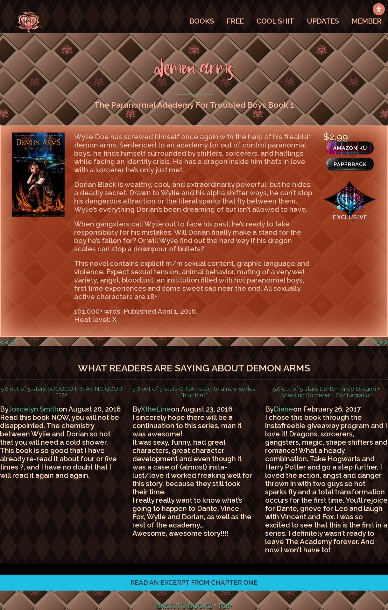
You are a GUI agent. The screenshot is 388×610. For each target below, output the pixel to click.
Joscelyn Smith (33, 409)
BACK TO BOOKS (184, 606)
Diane (283, 409)
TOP (224, 606)
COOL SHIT (275, 21)
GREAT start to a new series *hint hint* (216, 391)
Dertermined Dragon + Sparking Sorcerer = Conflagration (330, 391)
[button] (194, 583)
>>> (381, 341)
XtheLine (156, 409)
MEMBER (367, 21)
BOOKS (201, 21)
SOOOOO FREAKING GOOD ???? (84, 391)
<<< (7, 341)
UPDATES (323, 21)
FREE (235, 21)
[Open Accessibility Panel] (379, 9)
